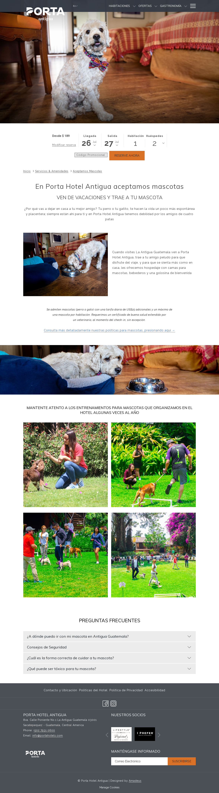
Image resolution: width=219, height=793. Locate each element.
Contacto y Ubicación (60, 690)
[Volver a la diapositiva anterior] (107, 735)
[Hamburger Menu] (191, 6)
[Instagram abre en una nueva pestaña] (113, 703)
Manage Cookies (109, 787)
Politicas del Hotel (93, 690)
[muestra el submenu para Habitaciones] (119, 6)
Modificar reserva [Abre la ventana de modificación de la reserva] (64, 144)
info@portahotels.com (47, 735)
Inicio (27, 171)
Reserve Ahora (126, 155)
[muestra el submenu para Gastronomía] (170, 6)
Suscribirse (181, 761)
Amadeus (135, 780)
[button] (90, 140)
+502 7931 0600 (44, 730)
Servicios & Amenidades (51, 171)
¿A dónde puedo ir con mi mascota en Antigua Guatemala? (109, 636)
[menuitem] (61, 690)
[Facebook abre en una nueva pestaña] (106, 703)
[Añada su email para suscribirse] (139, 761)
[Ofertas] (130, 6)
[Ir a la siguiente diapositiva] (159, 735)
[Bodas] (179, 6)
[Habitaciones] (104, 6)
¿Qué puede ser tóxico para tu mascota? (109, 668)
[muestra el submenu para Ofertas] (141, 6)
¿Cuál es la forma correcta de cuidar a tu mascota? (109, 658)
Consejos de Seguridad (109, 647)
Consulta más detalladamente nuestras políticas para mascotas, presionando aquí (108, 330)
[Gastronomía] (156, 6)
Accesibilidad (155, 690)
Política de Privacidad (126, 690)
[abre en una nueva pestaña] (121, 734)
